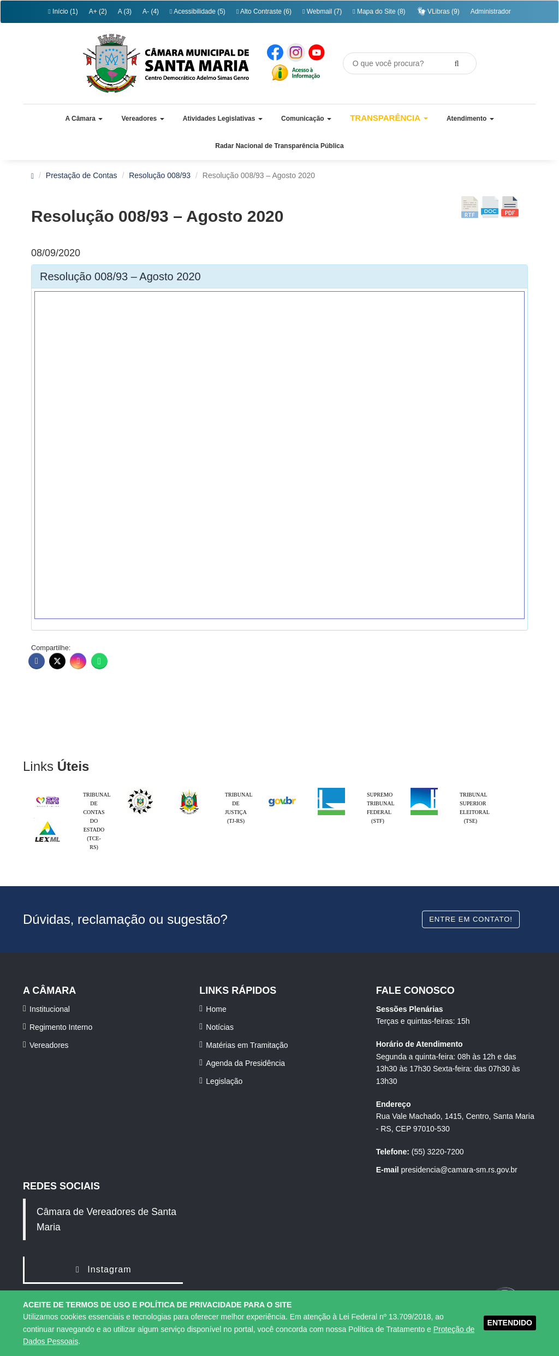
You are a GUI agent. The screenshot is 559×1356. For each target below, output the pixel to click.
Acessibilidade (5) (197, 11)
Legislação (224, 1081)
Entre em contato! (471, 919)
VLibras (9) (438, 11)
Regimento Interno (60, 1027)
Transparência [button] (389, 117)
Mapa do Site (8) (379, 11)
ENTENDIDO (509, 1322)
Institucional (49, 1009)
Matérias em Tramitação (247, 1045)
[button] (84, 118)
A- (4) (150, 11)
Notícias (220, 1027)
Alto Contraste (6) (264, 11)
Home (216, 1009)
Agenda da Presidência (245, 1063)
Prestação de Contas (81, 175)
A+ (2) (98, 11)
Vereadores (49, 1045)
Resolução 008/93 (160, 175)
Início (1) (63, 11)
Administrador (491, 11)
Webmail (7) (322, 11)
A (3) (125, 11)
